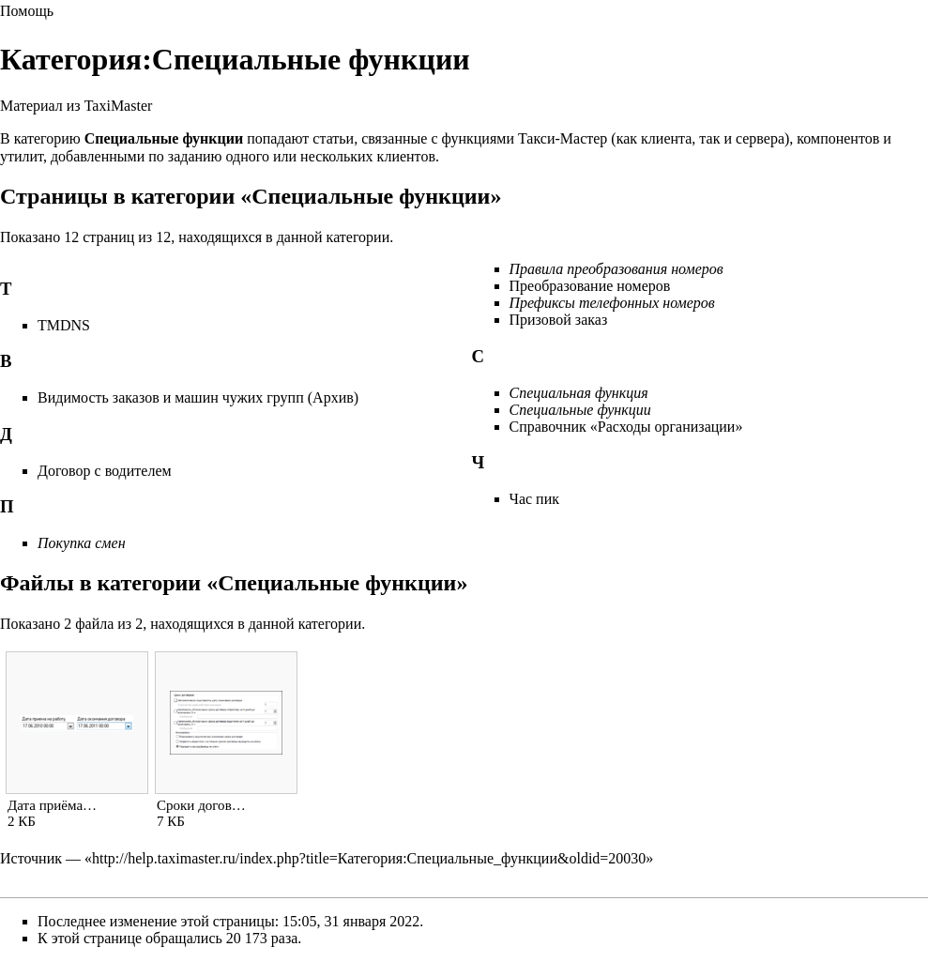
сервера (760, 138)
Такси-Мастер (562, 138)
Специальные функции (580, 410)
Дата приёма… (52, 805)
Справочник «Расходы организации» (626, 427)
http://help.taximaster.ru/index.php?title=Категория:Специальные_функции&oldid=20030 (369, 858)
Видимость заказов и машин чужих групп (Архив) (198, 397)
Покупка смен (82, 543)
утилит (21, 156)
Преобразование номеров (590, 286)
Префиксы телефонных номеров (612, 303)
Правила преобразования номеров (616, 269)
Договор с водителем (105, 471)
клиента (666, 138)
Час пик (535, 499)
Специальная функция (579, 393)
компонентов (838, 138)
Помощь (26, 11)
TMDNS (64, 325)
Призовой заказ (559, 320)
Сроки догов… (201, 805)
